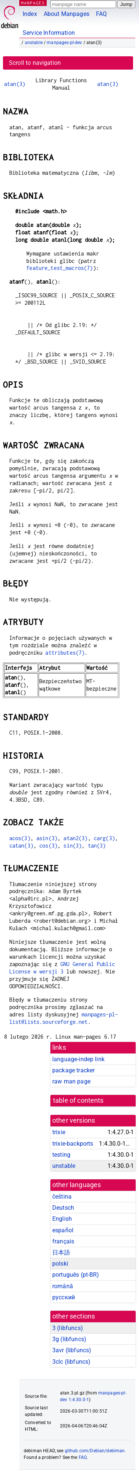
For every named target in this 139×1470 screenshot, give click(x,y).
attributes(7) (65, 652)
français (63, 1241)
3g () (69, 1339)
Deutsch (63, 1207)
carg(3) (104, 838)
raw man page (71, 1081)
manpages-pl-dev (64, 42)
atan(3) (14, 84)
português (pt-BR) (75, 1274)
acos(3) (19, 838)
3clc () (71, 1361)
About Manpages (66, 13)
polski (60, 1263)
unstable (34, 42)
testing (61, 1154)
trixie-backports (72, 1143)
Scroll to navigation (35, 62)
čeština (62, 1196)
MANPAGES (33, 2)
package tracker (73, 1070)
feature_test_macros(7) (59, 268)
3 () (67, 1328)
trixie (58, 1132)
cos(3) (48, 845)
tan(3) (97, 845)
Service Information (49, 32)
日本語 (61, 1252)
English (62, 1218)
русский (63, 1297)
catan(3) (21, 845)
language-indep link (78, 1059)
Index (30, 13)
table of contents (78, 1100)
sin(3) (72, 845)
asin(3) (46, 838)
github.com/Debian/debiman (95, 1450)
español (62, 1230)
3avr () (71, 1350)
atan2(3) (75, 838)
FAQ (101, 13)
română (62, 1286)
